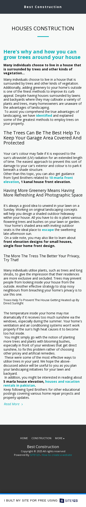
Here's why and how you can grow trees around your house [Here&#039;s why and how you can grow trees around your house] (41, 54)
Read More (14, 404)
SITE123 (34, 455)
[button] (5, 6)
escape (48, 229)
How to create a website (57, 455)
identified (44, 115)
